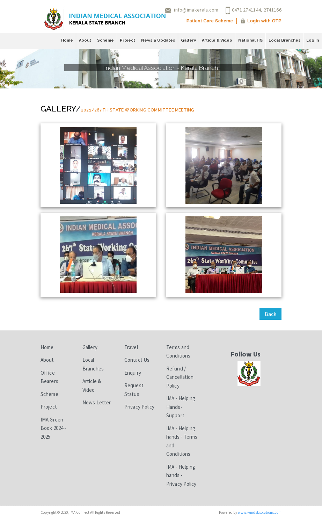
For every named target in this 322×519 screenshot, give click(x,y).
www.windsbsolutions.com (259, 512)
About (85, 40)
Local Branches (284, 40)
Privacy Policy (139, 406)
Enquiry (132, 372)
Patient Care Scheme (209, 20)
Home (67, 40)
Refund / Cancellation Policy (179, 377)
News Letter (96, 402)
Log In (312, 40)
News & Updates (158, 40)
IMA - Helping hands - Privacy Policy (181, 475)
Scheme (105, 40)
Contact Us (136, 359)
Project (127, 40)
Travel (131, 347)
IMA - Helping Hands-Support (180, 407)
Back (270, 313)
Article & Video (217, 40)
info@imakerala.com (196, 10)
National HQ (250, 40)
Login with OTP (264, 20)
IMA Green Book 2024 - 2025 (53, 428)
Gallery (188, 40)
